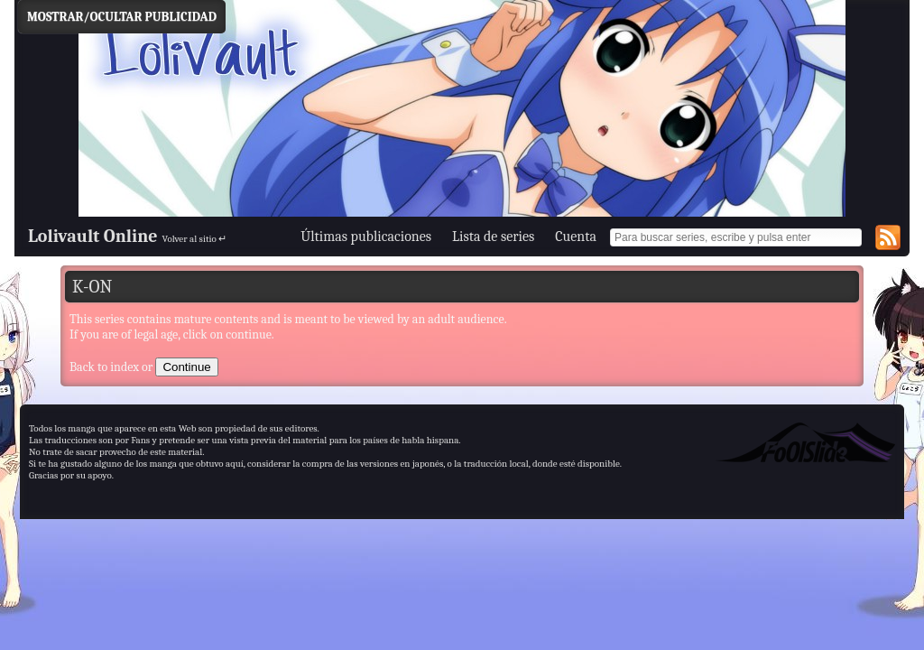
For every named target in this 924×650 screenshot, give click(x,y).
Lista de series (493, 236)
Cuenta (575, 236)
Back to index (104, 367)
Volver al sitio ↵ (194, 239)
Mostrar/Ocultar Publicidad (122, 16)
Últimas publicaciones (365, 236)
